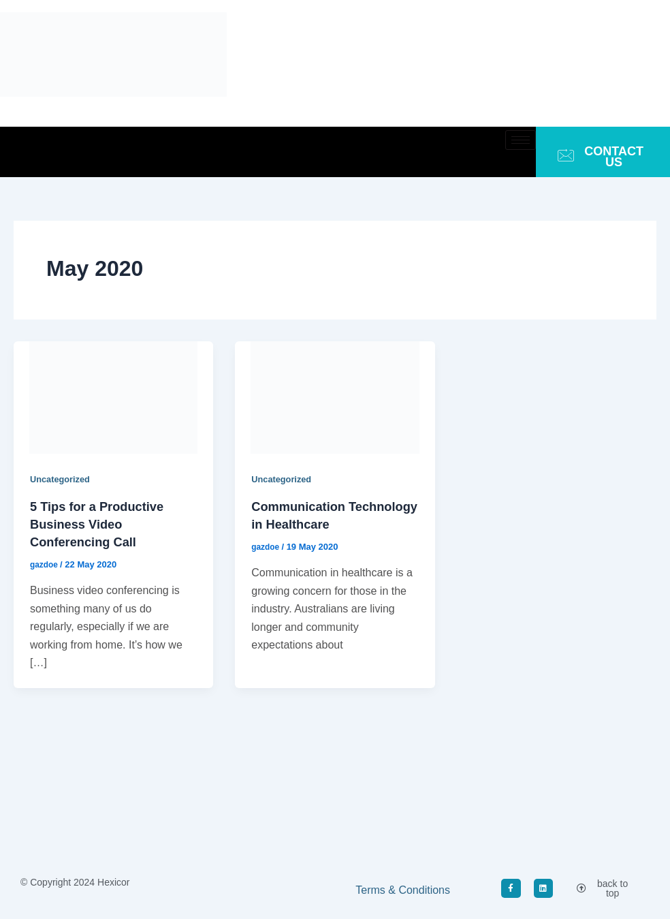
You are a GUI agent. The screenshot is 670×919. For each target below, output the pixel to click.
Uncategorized (62, 478)
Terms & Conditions (402, 890)
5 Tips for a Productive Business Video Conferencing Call (103, 523)
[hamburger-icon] (520, 140)
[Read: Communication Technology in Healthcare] (334, 397)
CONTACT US (600, 156)
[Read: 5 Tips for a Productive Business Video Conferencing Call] (113, 397)
